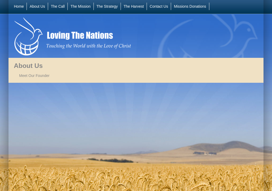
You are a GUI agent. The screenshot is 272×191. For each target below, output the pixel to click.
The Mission (81, 6)
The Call (58, 6)
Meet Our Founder (34, 75)
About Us (37, 6)
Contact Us (159, 6)
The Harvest (134, 6)
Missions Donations (190, 6)
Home (19, 6)
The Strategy (107, 6)
